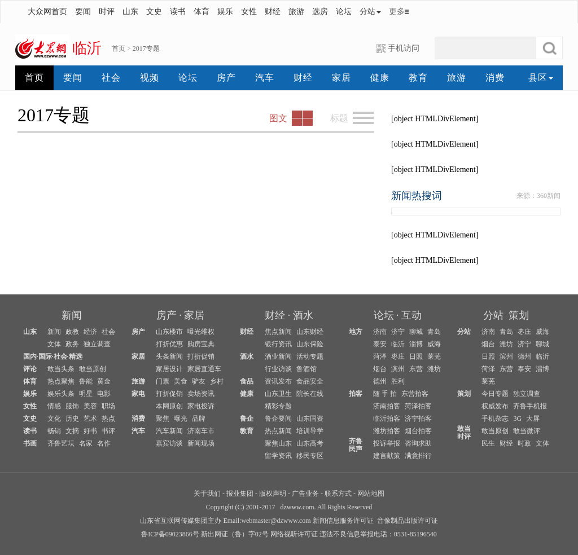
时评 (107, 11)
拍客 (355, 394)
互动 (411, 315)
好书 (90, 431)
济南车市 (200, 431)
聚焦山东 (278, 443)
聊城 (416, 332)
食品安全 (309, 381)
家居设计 (169, 369)
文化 (54, 418)
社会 (111, 77)
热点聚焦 (61, 381)
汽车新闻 (169, 431)
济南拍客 (386, 406)
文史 (154, 11)
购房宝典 (200, 344)
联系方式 (338, 493)
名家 (86, 443)
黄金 (104, 381)
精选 (75, 356)
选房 (320, 11)
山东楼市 (169, 332)
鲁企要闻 (278, 418)
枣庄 (398, 356)
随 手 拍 (385, 394)
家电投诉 (200, 406)
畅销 (54, 431)
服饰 (72, 406)
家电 (138, 394)
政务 (72, 344)
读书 (178, 11)
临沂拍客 (386, 418)
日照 (416, 356)
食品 (246, 381)
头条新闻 (169, 356)
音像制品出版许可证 (407, 521)
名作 (104, 443)
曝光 (180, 418)
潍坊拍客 (386, 431)
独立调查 (97, 344)
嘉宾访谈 (169, 443)
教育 (418, 77)
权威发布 (495, 406)
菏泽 (380, 356)
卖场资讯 (200, 394)
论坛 (344, 11)
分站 (493, 315)
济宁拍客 (418, 418)
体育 (201, 11)
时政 (524, 443)
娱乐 (225, 11)
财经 (273, 11)
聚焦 (162, 418)
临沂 (398, 344)
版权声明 (272, 493)
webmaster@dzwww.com (275, 521)
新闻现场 (200, 443)
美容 (90, 406)
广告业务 (305, 493)
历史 (72, 418)
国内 (30, 356)
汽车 (264, 77)
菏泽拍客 (418, 406)
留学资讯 (278, 456)
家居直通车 (204, 369)
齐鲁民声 (355, 445)
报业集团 (239, 493)
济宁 (398, 332)
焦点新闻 (278, 332)
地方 (355, 332)
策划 (519, 315)
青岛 (434, 332)
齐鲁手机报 (530, 406)
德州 (380, 381)
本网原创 (169, 406)
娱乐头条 (61, 394)
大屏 (533, 418)
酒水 (303, 315)
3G (517, 418)
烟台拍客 (418, 431)
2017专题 (146, 48)
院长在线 (309, 394)
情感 (54, 406)
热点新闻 (278, 431)
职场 (108, 406)
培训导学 (309, 431)
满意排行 (418, 456)
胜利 (398, 381)
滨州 (398, 369)
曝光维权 (200, 332)
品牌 (198, 418)
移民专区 (309, 456)
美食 (180, 381)
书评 (108, 431)
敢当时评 (464, 433)
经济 (90, 332)
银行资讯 (278, 344)
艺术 (90, 418)
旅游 (296, 11)
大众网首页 (47, 11)
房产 (226, 77)
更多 (397, 11)
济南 (380, 332)
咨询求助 (418, 443)
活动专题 (309, 356)
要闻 (83, 11)
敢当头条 (61, 369)
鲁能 (86, 381)
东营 (416, 369)
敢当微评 (526, 431)
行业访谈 (278, 369)
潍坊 (434, 369)
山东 (130, 11)
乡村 (217, 381)
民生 (488, 443)
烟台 (380, 369)
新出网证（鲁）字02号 (235, 534)
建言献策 (386, 456)
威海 (434, 344)
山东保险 (309, 344)
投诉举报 (386, 443)
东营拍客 (414, 394)
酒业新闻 (278, 356)
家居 (341, 77)
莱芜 (434, 356)
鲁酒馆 (306, 369)
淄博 (416, 344)
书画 (30, 443)
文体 (54, 344)
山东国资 (309, 418)
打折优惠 (169, 344)
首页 (118, 48)
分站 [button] (370, 11)
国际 (45, 356)
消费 (495, 77)
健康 (379, 77)
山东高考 (309, 443)
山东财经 (309, 332)
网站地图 (370, 493)
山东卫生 (278, 394)
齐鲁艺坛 (61, 443)
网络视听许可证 (294, 534)
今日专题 (495, 394)
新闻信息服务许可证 (343, 521)
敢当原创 (92, 369)
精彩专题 (278, 406)
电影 (104, 394)
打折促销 (200, 356)
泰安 (380, 344)
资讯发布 (278, 381)
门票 (162, 381)
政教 (72, 332)
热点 (108, 418)
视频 (149, 77)
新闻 (72, 315)
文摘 (72, 431)
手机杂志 (495, 418)
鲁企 (246, 418)
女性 (249, 11)
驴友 (198, 381)
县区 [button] (540, 77)
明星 (86, 394)
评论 (30, 369)
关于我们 (207, 493)
